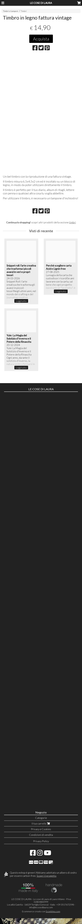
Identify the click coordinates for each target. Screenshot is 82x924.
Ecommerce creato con (41, 911)
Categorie (41, 817)
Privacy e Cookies (41, 829)
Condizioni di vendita (41, 834)
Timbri (24, 11)
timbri (72, 222)
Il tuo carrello (41, 823)
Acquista (41, 38)
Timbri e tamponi (10, 11)
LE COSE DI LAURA (41, 2)
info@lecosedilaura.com (41, 907)
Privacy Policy (41, 841)
